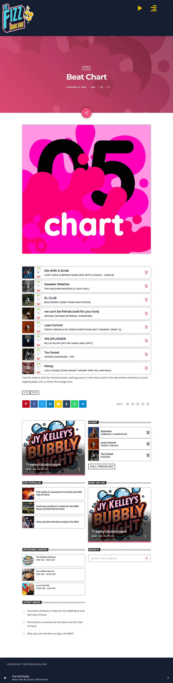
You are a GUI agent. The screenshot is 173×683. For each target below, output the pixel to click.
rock (35, 392)
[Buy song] (145, 272)
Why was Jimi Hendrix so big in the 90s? (50, 633)
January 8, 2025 (75, 87)
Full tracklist (101, 466)
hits (86, 68)
